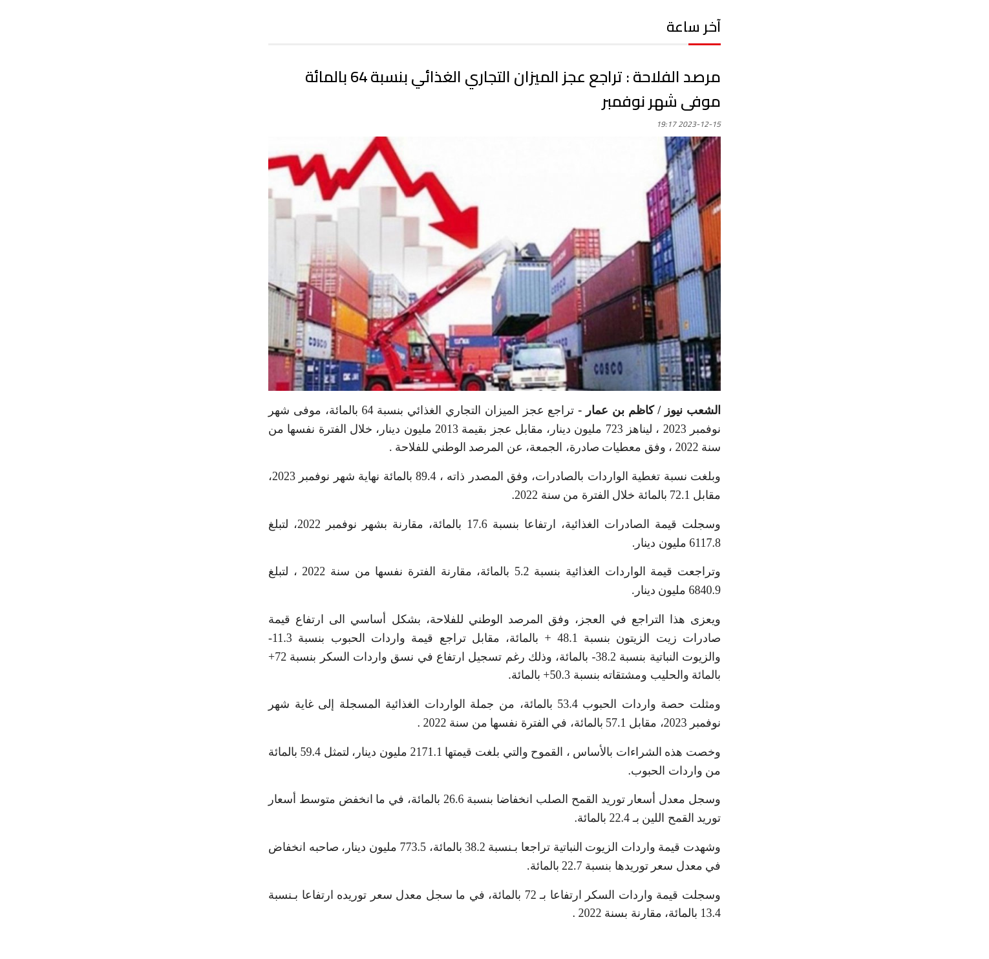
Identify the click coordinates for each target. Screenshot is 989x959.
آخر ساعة (693, 26)
